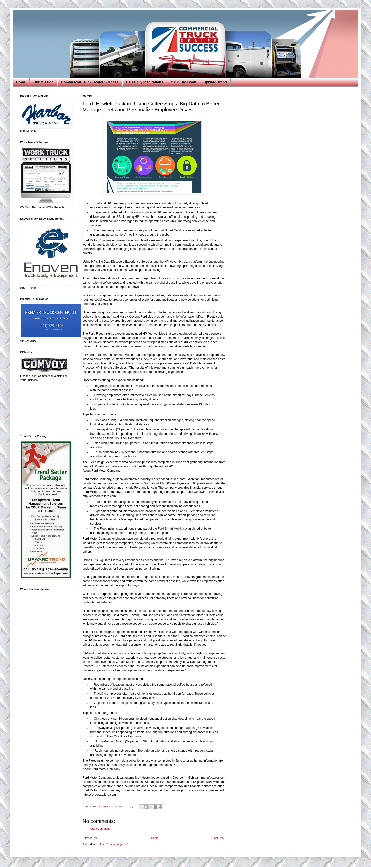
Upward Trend (215, 82)
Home (21, 82)
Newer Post (91, 837)
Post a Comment (99, 828)
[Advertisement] (44, 408)
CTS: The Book (183, 82)
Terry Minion (103, 806)
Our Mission (43, 82)
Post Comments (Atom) (114, 844)
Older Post (217, 837)
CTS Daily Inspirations (144, 82)
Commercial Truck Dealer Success (90, 82)
